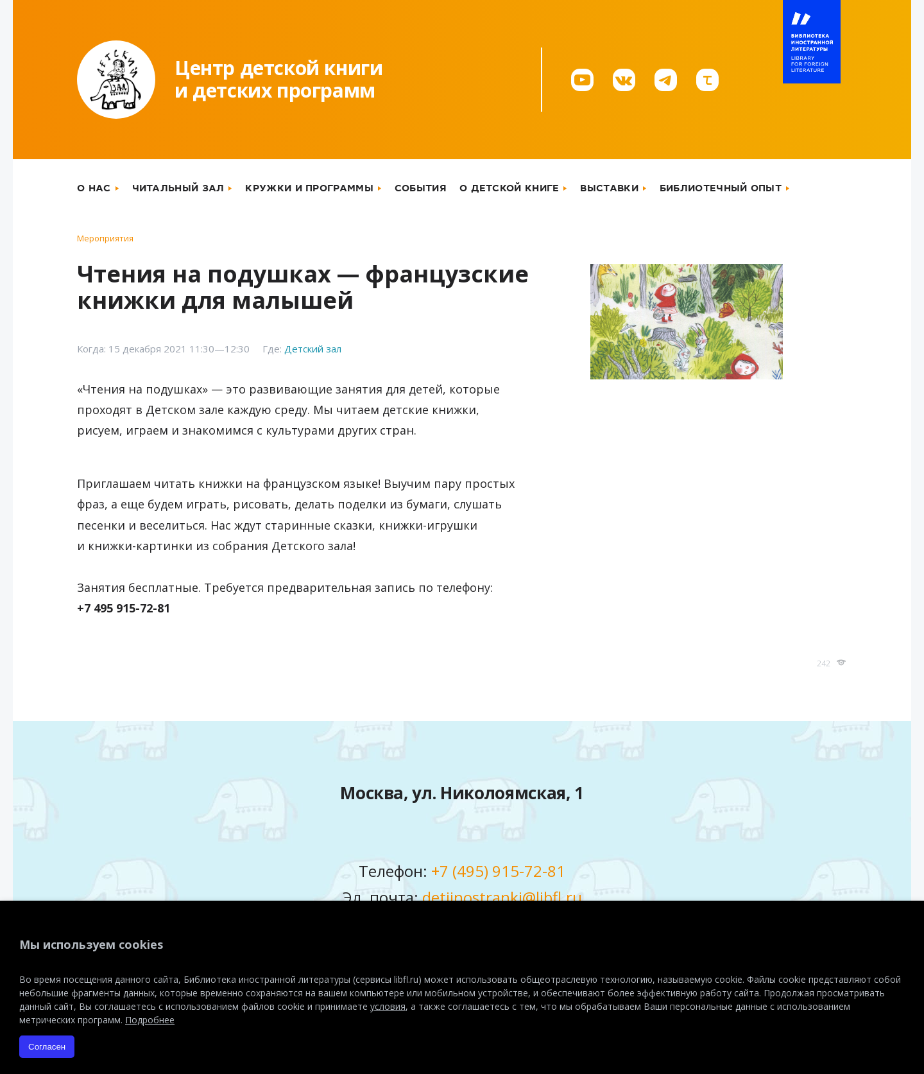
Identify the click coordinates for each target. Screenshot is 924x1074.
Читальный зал (178, 188)
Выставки (609, 188)
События (421, 188)
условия (388, 1006)
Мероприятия (105, 238)
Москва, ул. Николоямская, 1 (462, 792)
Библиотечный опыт (721, 188)
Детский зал (312, 348)
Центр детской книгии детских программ (278, 79)
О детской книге (509, 188)
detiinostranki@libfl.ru (502, 897)
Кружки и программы (309, 188)
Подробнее (150, 1020)
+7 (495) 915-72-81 (498, 870)
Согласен (46, 1047)
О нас (94, 188)
